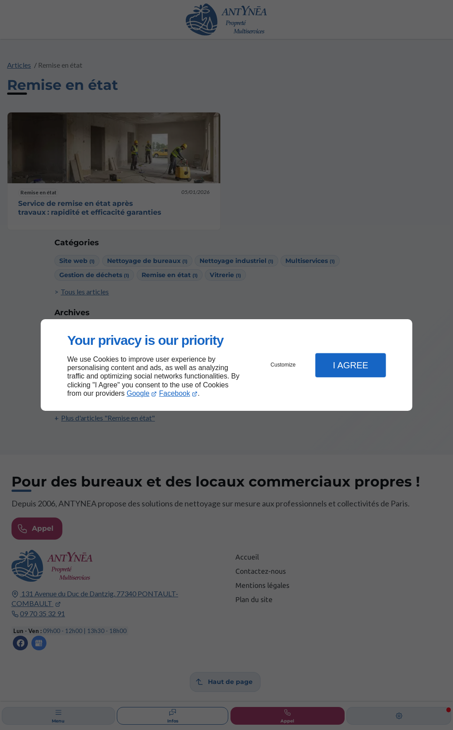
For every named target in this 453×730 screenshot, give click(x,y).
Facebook (174, 393)
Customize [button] (283, 365)
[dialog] (226, 365)
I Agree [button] (350, 365)
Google (138, 393)
